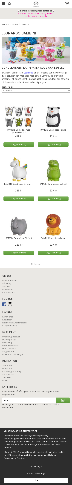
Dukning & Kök (9, 339)
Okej (36, 480)
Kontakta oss (8, 292)
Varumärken (8, 374)
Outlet (5, 380)
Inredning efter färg (11, 371)
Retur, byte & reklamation (14, 322)
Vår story (6, 283)
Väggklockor (8, 351)
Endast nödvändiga (36, 473)
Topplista (6, 377)
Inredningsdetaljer (11, 336)
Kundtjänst (7, 316)
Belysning (7, 342)
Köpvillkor (7, 319)
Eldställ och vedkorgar (12, 354)
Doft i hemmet (9, 348)
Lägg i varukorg (19, 144)
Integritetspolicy (9, 325)
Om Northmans (9, 280)
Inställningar (36, 466)
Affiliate (6, 286)
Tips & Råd (7, 365)
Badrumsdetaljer (10, 345)
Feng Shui (7, 368)
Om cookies (8, 289)
